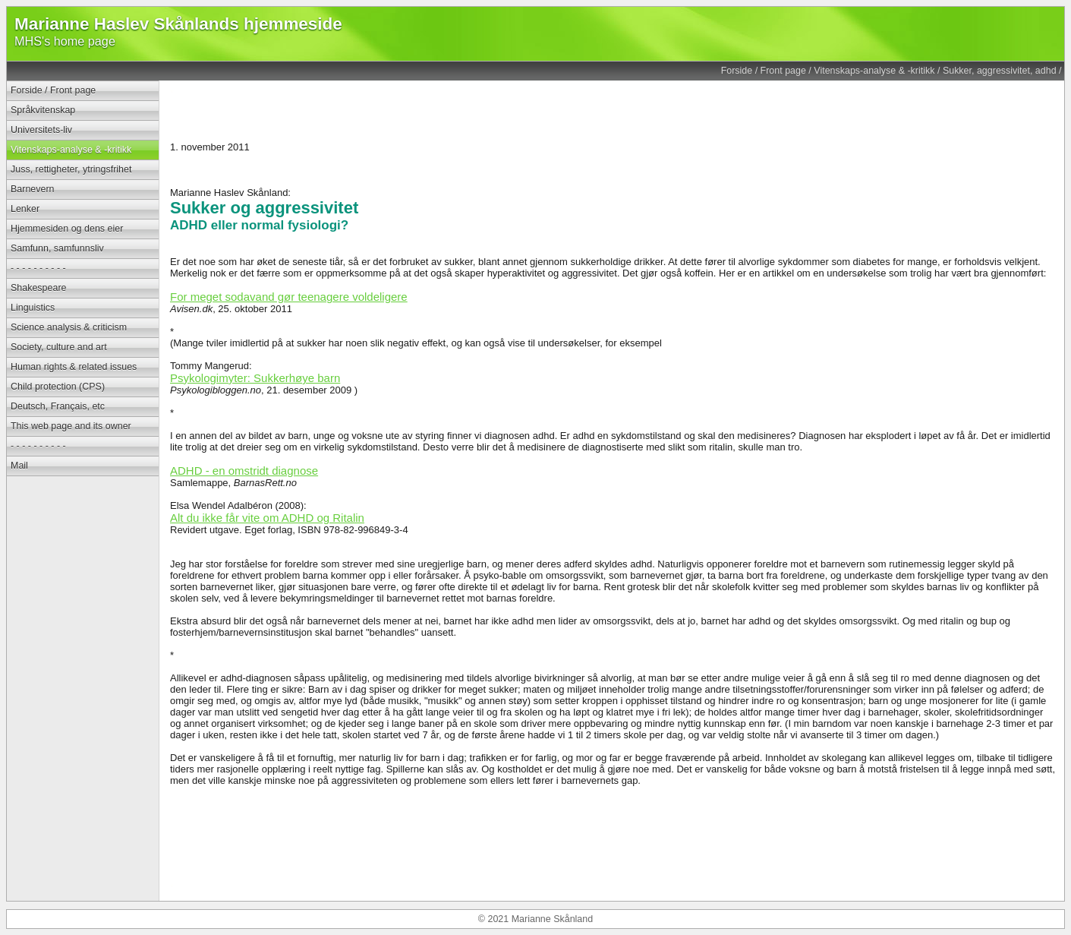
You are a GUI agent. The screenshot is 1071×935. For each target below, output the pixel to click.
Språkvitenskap (43, 110)
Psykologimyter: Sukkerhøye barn (255, 377)
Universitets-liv (41, 130)
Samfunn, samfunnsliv (57, 248)
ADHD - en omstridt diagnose (244, 470)
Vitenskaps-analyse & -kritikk (874, 70)
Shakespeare (38, 288)
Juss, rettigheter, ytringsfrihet (71, 169)
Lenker (25, 209)
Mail (19, 465)
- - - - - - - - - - (38, 268)
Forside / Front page (763, 70)
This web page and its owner (71, 426)
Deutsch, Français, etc (58, 406)
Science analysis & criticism (69, 327)
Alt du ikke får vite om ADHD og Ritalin (267, 517)
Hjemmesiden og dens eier (67, 228)
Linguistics (33, 307)
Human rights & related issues (74, 367)
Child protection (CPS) (58, 386)
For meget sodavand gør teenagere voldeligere (289, 296)
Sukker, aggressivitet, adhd (1000, 70)
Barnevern (33, 189)
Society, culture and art (59, 347)
